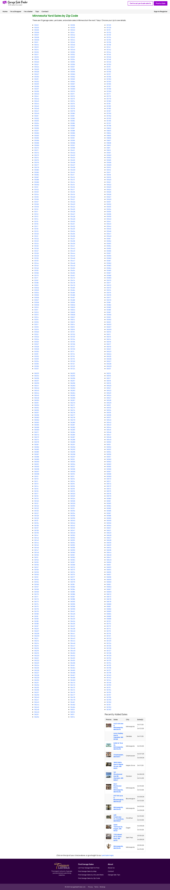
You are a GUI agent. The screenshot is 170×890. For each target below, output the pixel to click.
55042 (36, 99)
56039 (36, 383)
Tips (37, 11)
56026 (109, 359)
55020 (36, 62)
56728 (109, 653)
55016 (36, 52)
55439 (72, 243)
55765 (109, 84)
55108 (36, 204)
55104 (36, 194)
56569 (109, 476)
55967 (109, 273)
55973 (109, 288)
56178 (36, 611)
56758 (109, 697)
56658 (109, 577)
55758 (109, 77)
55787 (109, 111)
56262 (72, 388)
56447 (72, 646)
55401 (72, 150)
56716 (109, 633)
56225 (36, 668)
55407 (72, 165)
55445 (72, 256)
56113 (36, 484)
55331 (36, 354)
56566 (109, 469)
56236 (36, 690)
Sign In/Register (160, 11)
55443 (72, 251)
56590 (109, 520)
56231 (36, 683)
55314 (36, 317)
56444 (72, 641)
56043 (36, 390)
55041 (36, 96)
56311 (72, 476)
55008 (36, 37)
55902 (109, 155)
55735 (109, 40)
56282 (72, 427)
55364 (72, 81)
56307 (72, 466)
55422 (72, 202)
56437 (72, 626)
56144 (36, 543)
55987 (109, 312)
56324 (72, 498)
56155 (36, 562)
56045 (36, 395)
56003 (109, 324)
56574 (109, 489)
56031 (109, 369)
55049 (36, 113)
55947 (109, 234)
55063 (36, 135)
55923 (109, 187)
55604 (72, 310)
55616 (72, 329)
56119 (36, 498)
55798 (109, 126)
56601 (109, 528)
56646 (109, 555)
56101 (36, 476)
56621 (109, 530)
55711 (72, 351)
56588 (109, 516)
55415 (72, 185)
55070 (36, 148)
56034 (36, 376)
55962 (109, 263)
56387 (72, 597)
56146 (36, 548)
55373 (72, 99)
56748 (109, 683)
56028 (109, 364)
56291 (72, 444)
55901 (109, 153)
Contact (45, 11)
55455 (72, 273)
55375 (72, 104)
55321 (36, 334)
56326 (72, 501)
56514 (72, 717)
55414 (72, 182)
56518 (109, 381)
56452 (72, 655)
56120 (36, 501)
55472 (72, 278)
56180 (36, 614)
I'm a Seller (28, 11)
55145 (36, 266)
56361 (72, 555)
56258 (72, 383)
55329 (36, 349)
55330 (36, 351)
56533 (109, 408)
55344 (72, 40)
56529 (109, 403)
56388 (72, 599)
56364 (72, 560)
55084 (36, 175)
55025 (36, 69)
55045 (36, 106)
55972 (109, 285)
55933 (109, 207)
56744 (109, 680)
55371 (72, 94)
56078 (36, 442)
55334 (36, 361)
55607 (72, 317)
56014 (109, 339)
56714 (109, 629)
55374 (72, 101)
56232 (36, 685)
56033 (36, 373)
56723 (109, 641)
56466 (72, 673)
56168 (36, 589)
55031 (36, 79)
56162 (36, 579)
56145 (36, 545)
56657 (109, 574)
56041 (36, 386)
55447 (72, 261)
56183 (36, 619)
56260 (72, 386)
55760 (109, 79)
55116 (36, 224)
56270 (72, 403)
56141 (36, 535)
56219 (36, 653)
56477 (72, 695)
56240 (36, 697)
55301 (36, 285)
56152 (36, 560)
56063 (36, 422)
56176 (36, 609)
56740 (109, 675)
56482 (72, 705)
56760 (109, 702)
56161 (36, 577)
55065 (36, 138)
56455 (72, 660)
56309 (72, 471)
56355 (72, 545)
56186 (36, 624)
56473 (72, 687)
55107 (36, 202)
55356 (72, 64)
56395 (72, 604)
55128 (36, 253)
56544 (109, 427)
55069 (36, 145)
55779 (109, 99)
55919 (109, 177)
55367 (72, 84)
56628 (109, 540)
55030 (36, 77)
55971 (109, 283)
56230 (36, 680)
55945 (109, 229)
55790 (109, 113)
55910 (109, 167)
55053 (36, 121)
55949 (109, 236)
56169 (36, 592)
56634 (109, 548)
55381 (72, 116)
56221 (36, 658)
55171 (36, 278)
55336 (36, 366)
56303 (72, 462)
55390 (72, 135)
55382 (72, 118)
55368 (72, 86)
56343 (72, 525)
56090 (36, 462)
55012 (36, 45)
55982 (109, 305)
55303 (36, 290)
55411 (72, 175)
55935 (109, 212)
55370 (72, 91)
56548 (109, 437)
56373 (72, 570)
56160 (36, 574)
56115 (36, 489)
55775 (109, 96)
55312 (36, 312)
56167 (36, 587)
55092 (36, 185)
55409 (72, 170)
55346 (72, 45)
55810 (109, 145)
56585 (109, 508)
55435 (72, 234)
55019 (36, 59)
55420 (72, 197)
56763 (109, 709)
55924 (109, 189)
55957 (109, 253)
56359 (72, 550)
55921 (109, 182)
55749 (109, 62)
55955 (109, 248)
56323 (72, 496)
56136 (36, 525)
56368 (72, 565)
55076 (36, 162)
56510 (72, 712)
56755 (109, 692)
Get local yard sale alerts (140, 3)
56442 (72, 636)
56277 (72, 415)
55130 (36, 258)
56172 (36, 599)
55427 (72, 214)
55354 (72, 59)
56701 (109, 621)
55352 (72, 54)
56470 (72, 683)
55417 (72, 189)
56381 (72, 584)
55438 (72, 241)
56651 (109, 565)
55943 (109, 224)
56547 (109, 435)
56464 (72, 668)
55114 (36, 219)
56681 (109, 606)
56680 (109, 604)
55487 (72, 297)
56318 (72, 489)
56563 (109, 464)
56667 (109, 589)
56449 (72, 651)
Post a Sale (160, 3)
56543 (109, 425)
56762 (109, 707)
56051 (36, 403)
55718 (72, 356)
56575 (109, 491)
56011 (109, 334)
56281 (72, 425)
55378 (72, 108)
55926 (109, 194)
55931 (109, 202)
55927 (109, 197)
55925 (109, 192)
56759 (109, 700)
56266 (72, 398)
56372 (72, 567)
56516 (109, 376)
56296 (72, 454)
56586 (109, 511)
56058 (36, 415)
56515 (109, 373)
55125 (36, 246)
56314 (72, 481)
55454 (72, 270)
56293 (72, 449)
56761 (109, 705)
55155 (36, 270)
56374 (72, 572)
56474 (72, 690)
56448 (72, 648)
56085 (36, 452)
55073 (36, 155)
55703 (72, 337)
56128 (36, 516)
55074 (36, 158)
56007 (109, 327)
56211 (36, 638)
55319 (36, 329)
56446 (72, 643)
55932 (109, 204)
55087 (36, 177)
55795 (109, 121)
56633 (109, 545)
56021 (109, 349)
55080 (36, 170)
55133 (36, 261)
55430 (72, 221)
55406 (72, 162)
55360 (72, 74)
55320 (36, 332)
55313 (36, 315)
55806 (109, 138)
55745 (109, 54)
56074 (36, 440)
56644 (109, 552)
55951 (109, 239)
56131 (36, 520)
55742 (109, 50)
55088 (36, 180)
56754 (109, 690)
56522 (109, 390)
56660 (109, 582)
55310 (36, 307)
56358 (72, 548)
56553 (109, 449)
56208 (36, 633)
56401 (72, 611)
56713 (109, 626)
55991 (109, 317)
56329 (72, 503)
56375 (72, 574)
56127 (36, 513)
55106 (36, 199)
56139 (36, 533)
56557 (109, 457)
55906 (109, 162)
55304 (36, 293)
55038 (36, 91)
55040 (36, 94)
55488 (72, 300)
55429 (72, 219)
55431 (72, 224)
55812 (109, 150)
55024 (36, 67)
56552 (109, 447)
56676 (109, 599)
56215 (36, 646)
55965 (109, 270)
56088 (36, 457)
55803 (109, 131)
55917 (109, 172)
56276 (72, 412)
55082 (36, 172)
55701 (72, 332)
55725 (109, 25)
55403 (72, 155)
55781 (109, 104)
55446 (72, 258)
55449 (72, 266)
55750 (109, 64)
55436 (72, 236)
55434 (72, 231)
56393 (72, 602)
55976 (109, 295)
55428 (72, 216)
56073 (36, 437)
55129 (36, 256)
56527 (109, 398)
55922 (109, 185)
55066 (36, 140)
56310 (72, 474)
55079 (36, 167)
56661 (109, 584)
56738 (109, 673)
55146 (36, 268)
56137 (36, 528)
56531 (109, 405)
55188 (36, 283)
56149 (36, 552)
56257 (72, 381)
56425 (72, 614)
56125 (36, 511)
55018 (36, 57)
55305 (36, 295)
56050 (36, 400)
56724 (109, 643)
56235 (36, 687)
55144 (36, 263)
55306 (36, 297)
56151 (36, 557)
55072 (36, 153)
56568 (109, 474)
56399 (72, 609)
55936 (109, 214)
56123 (36, 508)
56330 (72, 506)
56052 (36, 405)
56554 (109, 452)
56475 (72, 692)
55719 (72, 359)
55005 (36, 30)
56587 (109, 513)
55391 (72, 138)
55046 (36, 108)
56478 (72, 697)
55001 (36, 25)
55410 (72, 172)
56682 (109, 609)
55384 (72, 121)
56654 (109, 570)
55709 (72, 349)
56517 (109, 378)
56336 (72, 516)
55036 (36, 86)
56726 (109, 648)
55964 (109, 268)
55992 (109, 320)
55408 (72, 167)
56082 (36, 447)
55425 (72, 209)
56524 (109, 395)
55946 (109, 231)
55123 (36, 241)
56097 (36, 471)
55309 (36, 305)
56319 (72, 491)
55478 (72, 283)
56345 (72, 528)
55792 (109, 116)
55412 (72, 177)
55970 (109, 280)
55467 (72, 275)
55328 (36, 347)
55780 (109, 101)
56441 (72, 633)
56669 (109, 592)
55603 (72, 307)
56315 (72, 484)
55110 (36, 209)
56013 (109, 337)
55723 (72, 366)
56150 (36, 555)
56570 (109, 479)
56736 (109, 668)
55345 (72, 42)
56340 (72, 520)
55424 (72, 207)
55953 (109, 243)
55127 (36, 251)
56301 (72, 459)
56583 (109, 503)
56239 (36, 695)
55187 (36, 280)
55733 (109, 35)
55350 (72, 52)
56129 (36, 518)
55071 (36, 150)
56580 (109, 498)
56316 (72, 486)
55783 (109, 106)
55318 (36, 327)
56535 (109, 412)
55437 (72, 239)
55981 (109, 302)
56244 (36, 705)
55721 (72, 364)
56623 (109, 533)
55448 (72, 263)
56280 (72, 422)
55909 (109, 165)
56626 (109, 535)
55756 (109, 72)
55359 (72, 72)
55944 (109, 226)
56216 (36, 648)
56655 (109, 572)
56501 (72, 709)
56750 (109, 685)
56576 (109, 494)
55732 (109, 32)
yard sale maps (107, 855)
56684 (109, 614)
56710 (109, 624)
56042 (36, 388)
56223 (36, 663)
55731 (109, 30)
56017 (109, 344)
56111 (36, 481)
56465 (72, 670)
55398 (72, 148)
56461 (72, 665)
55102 (36, 189)
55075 (36, 160)
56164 (36, 582)
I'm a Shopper (15, 11)
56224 (36, 665)
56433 (72, 619)
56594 (109, 525)
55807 (109, 140)
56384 (72, 589)
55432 (72, 226)
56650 (109, 562)
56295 (72, 452)
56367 (72, 562)
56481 (72, 702)
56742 (109, 678)
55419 (72, 194)
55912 (109, 170)
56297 (72, 457)
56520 (109, 386)
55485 (72, 293)
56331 (72, 508)
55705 (72, 342)
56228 (36, 675)
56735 (109, 665)
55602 (72, 305)
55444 (72, 253)
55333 (36, 359)
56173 (36, 602)
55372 (72, 96)
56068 (36, 427)
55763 (109, 81)
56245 (36, 707)
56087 (36, 454)
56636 (109, 550)
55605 (72, 312)
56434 (72, 621)
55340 (72, 30)
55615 (72, 327)
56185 (36, 621)
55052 (36, 118)
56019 (109, 347)
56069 (36, 430)
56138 (36, 530)
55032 (36, 81)
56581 (109, 501)
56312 (72, 479)
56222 (36, 660)
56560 (109, 459)
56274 (72, 410)
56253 (72, 373)
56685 (109, 616)
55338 (72, 25)
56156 (36, 565)
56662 (109, 587)
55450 (72, 268)
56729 (109, 655)
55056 (36, 128)
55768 (109, 89)
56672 (109, 594)
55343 (72, 37)
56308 (72, 469)
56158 (36, 570)
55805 (109, 135)
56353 (72, 540)
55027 (36, 74)
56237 (36, 692)
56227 (36, 673)
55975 (109, 293)
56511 (72, 714)
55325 (36, 342)
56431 (72, 616)
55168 (36, 273)
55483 (72, 288)
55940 (109, 219)
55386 (72, 126)
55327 (36, 344)
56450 (72, 653)
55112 (36, 214)
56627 (109, 538)
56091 (36, 464)
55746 (109, 57)
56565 (109, 466)
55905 (109, 160)
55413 (72, 180)
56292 (72, 447)
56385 (72, 592)
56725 (109, 646)
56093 (36, 466)
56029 (109, 366)
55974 (109, 290)
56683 (109, 611)
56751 (109, 687)
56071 (36, 432)
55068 (36, 143)
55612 (72, 320)
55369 (72, 89)
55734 (109, 37)
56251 (36, 714)
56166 (36, 584)
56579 (109, 496)
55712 (72, 354)
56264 (72, 393)
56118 (36, 496)
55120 (36, 234)
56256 (72, 378)
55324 (36, 339)
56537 (109, 417)
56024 (109, 354)
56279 (72, 420)
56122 (36, 506)
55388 (72, 131)
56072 (36, 435)
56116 (36, 491)
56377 (72, 577)
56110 (36, 479)
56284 (72, 432)
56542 (109, 422)
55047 (36, 111)
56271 (72, 405)
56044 (36, 393)
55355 (72, 62)
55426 (72, 212)
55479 (72, 285)
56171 (36, 597)
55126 (36, 248)
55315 (36, 320)
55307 (36, 300)
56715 (109, 631)
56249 (36, 712)
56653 (109, 567)
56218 (36, 651)
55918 (109, 175)
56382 (72, 587)
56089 (36, 459)
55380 (72, 113)
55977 (109, 297)
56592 (109, 523)
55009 (36, 40)
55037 (36, 89)
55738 (109, 45)
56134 (36, 523)
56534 (109, 410)
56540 (109, 420)
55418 (72, 192)
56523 (109, 393)
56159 (36, 572)
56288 (72, 440)
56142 (36, 538)
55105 (36, 197)
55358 (72, 69)
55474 (72, 280)
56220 (36, 655)
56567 (109, 471)
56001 (109, 322)
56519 (109, 383)
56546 (109, 432)
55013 (36, 47)
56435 (72, 624)
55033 (36, 84)
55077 (36, 165)
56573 (109, 486)
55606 (72, 315)
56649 (109, 560)
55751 (109, 67)
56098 (36, 474)
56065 (36, 425)
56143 (36, 540)
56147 (36, 550)
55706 (72, 344)
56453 (72, 658)
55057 (36, 131)
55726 (109, 28)
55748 (109, 59)
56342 (72, 523)
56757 (109, 695)
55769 (109, 91)
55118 (36, 229)
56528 (109, 400)
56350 (72, 535)
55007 (36, 35)
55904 (109, 158)
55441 (72, 246)
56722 (109, 638)
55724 (72, 369)
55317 (36, 324)
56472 (72, 685)
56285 (72, 435)
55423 (72, 204)
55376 (72, 106)
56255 (72, 376)
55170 (36, 275)
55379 (72, 111)
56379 (72, 582)
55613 (72, 322)
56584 (109, 506)
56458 (72, 663)
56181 (36, 616)
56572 (109, 484)
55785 (109, 108)
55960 (109, 258)
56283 (72, 430)
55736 (109, 42)
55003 (36, 28)
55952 (109, 241)
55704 (72, 339)
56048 (36, 398)
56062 (36, 420)
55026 (36, 72)
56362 (72, 557)
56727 (109, 651)
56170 (36, 594)
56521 (109, 388)
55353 (72, 57)
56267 (72, 400)
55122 (36, 239)
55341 (72, 32)
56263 (72, 390)
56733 (109, 660)
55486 (72, 295)
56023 (109, 351)
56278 (72, 417)
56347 (72, 530)
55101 (36, 187)
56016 (109, 342)
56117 (36, 494)
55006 (36, 32)
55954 (109, 246)
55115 (36, 221)
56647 (109, 557)
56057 (36, 412)
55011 (36, 42)
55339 (72, 28)
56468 (72, 678)
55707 (72, 347)
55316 (36, 322)
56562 (109, 462)
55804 (109, 133)
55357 (72, 67)
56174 (36, 604)
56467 (72, 675)
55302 (36, 288)
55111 (36, 212)
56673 (109, 597)
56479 (72, 700)
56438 (72, 629)
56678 (109, 602)
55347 (72, 47)
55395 (72, 140)
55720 (72, 361)
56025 (109, 356)
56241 (36, 700)
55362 (72, 77)
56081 (36, 444)
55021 (36, 64)
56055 (36, 410)
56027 (109, 361)
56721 (109, 636)
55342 (72, 35)
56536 (109, 415)
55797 (109, 123)
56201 (36, 629)
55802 (109, 128)
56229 (36, 678)
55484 (72, 290)
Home (5, 11)
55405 (72, 160)
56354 (72, 543)
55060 (36, 133)
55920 (109, 180)
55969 (109, 278)
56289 (72, 442)
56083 (36, 449)
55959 (109, 256)
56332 (72, 511)
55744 (109, 52)
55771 (109, 94)
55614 (72, 324)
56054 (36, 408)
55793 (109, 118)
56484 (72, 707)
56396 (72, 606)
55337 (36, 369)
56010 (109, 332)
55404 (72, 158)
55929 (109, 199)
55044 (36, 104)
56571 (109, 481)
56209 (36, 636)
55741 (109, 47)
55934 (109, 209)
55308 (36, 302)
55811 (108, 148)
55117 (36, 226)
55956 (109, 251)
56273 (72, 408)
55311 (36, 310)
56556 (109, 454)
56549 (109, 440)
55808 (109, 143)
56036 (36, 378)
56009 (109, 329)
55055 (36, 126)
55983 (109, 307)
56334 (72, 513)
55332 (36, 356)
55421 (72, 199)
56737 (109, 670)
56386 (72, 594)
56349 (72, 533)
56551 (109, 444)
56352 (72, 538)
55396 (72, 143)
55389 (72, 133)
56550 (109, 442)
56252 (36, 717)
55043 (36, 101)
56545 (109, 430)
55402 (72, 153)
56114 (36, 486)
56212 (36, 641)
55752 (109, 69)
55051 (36, 116)
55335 (36, 364)
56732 (109, 658)
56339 (72, 518)
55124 (36, 243)
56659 (109, 579)
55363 (72, 79)
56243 (36, 702)
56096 (36, 469)
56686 (109, 619)
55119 (36, 231)
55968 (109, 275)
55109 (36, 207)
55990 (109, 315)
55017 (36, 54)
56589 (109, 518)
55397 (72, 145)
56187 (36, 626)
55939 (109, 216)
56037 (36, 381)
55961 (109, 261)
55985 (109, 310)
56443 (72, 638)
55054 (36, 123)
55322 (36, 337)
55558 (72, 302)
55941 (109, 221)
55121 (36, 236)
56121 (36, 503)
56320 (72, 494)
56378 (72, 579)
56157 (36, 567)
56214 (36, 643)
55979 (109, 300)
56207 (36, 631)
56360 (72, 552)
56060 (36, 417)
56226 (36, 670)
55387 (72, 128)
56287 (72, 437)
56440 (72, 631)
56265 (72, 395)
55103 (36, 192)
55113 (36, 216)
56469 (72, 680)
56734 (109, 663)
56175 (36, 606)
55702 (72, 334)
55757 (109, 74)
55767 (109, 86)
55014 (36, 50)
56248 (36, 709)
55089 (36, 182)
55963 (109, 266)
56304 (72, 464)
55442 (72, 248)
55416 (72, 187)
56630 (109, 543)
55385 (72, 123)
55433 (72, 229)
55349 (72, 50)
